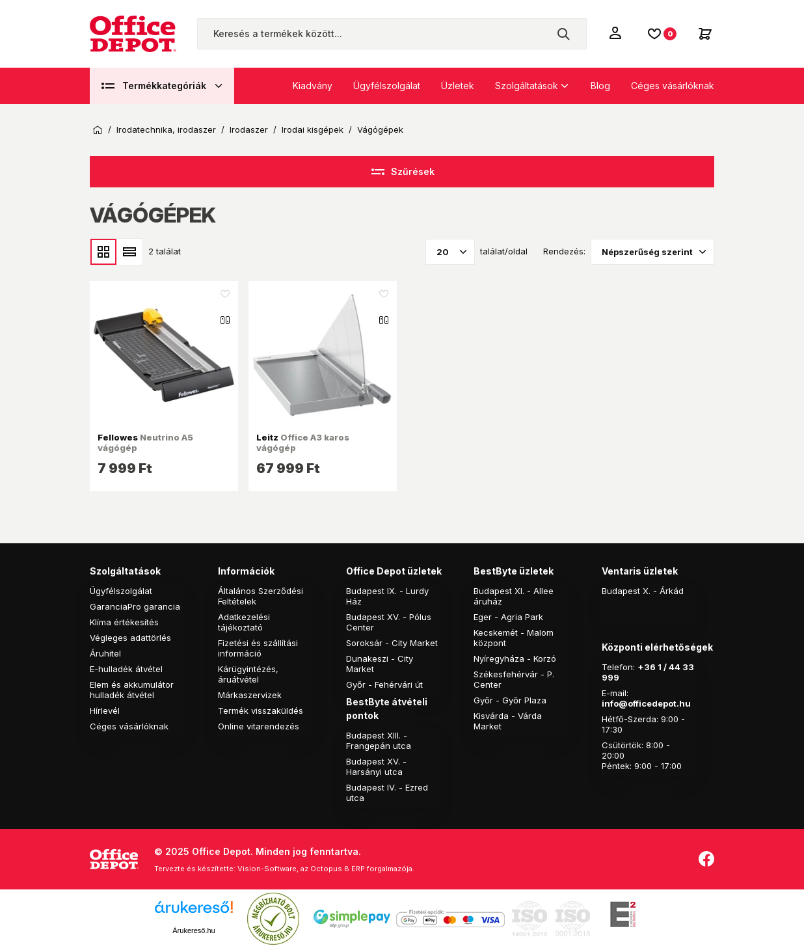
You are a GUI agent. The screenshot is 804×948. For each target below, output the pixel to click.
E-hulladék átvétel (126, 669)
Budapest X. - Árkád (643, 591)
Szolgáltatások (526, 85)
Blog (600, 85)
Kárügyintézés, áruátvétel (248, 674)
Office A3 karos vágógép (302, 442)
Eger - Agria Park (508, 617)
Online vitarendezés (258, 726)
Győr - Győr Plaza (510, 700)
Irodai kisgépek (312, 130)
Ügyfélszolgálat (386, 85)
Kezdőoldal (97, 130)
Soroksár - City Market (392, 643)
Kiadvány (312, 85)
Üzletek (457, 85)
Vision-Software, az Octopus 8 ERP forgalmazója (324, 868)
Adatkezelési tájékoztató (244, 622)
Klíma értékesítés (124, 622)
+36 (646, 667)
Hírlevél (105, 710)
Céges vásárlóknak (672, 85)
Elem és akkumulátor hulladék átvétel (132, 689)
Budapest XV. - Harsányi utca (376, 766)
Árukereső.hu (193, 930)
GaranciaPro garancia (135, 606)
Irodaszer (249, 130)
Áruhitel (105, 653)
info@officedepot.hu (646, 703)
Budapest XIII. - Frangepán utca (378, 740)
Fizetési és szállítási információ (258, 648)
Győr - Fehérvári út (384, 684)
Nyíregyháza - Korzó (515, 658)
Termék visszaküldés (260, 710)
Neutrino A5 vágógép (145, 442)
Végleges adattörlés (130, 637)
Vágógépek (380, 130)
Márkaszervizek (250, 695)
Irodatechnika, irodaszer (166, 130)
